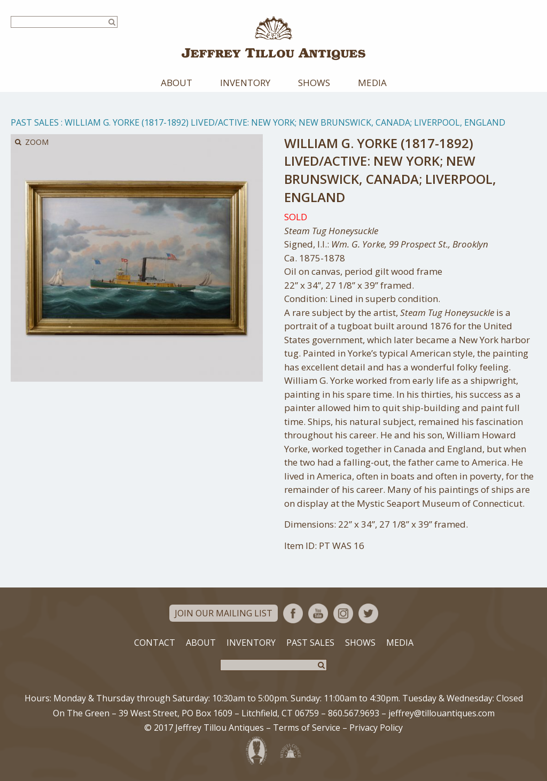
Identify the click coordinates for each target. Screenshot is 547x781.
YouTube (318, 613)
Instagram (343, 613)
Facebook (293, 613)
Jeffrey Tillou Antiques (273, 38)
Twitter (368, 613)
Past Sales (35, 122)
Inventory (245, 82)
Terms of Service (306, 727)
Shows (314, 82)
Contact (154, 642)
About (176, 82)
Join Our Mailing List (223, 613)
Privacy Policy (376, 727)
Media (372, 82)
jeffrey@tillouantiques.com (441, 713)
